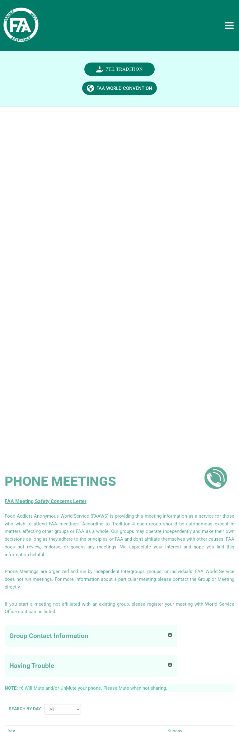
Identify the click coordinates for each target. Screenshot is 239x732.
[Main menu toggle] (230, 27)
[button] (119, 76)
